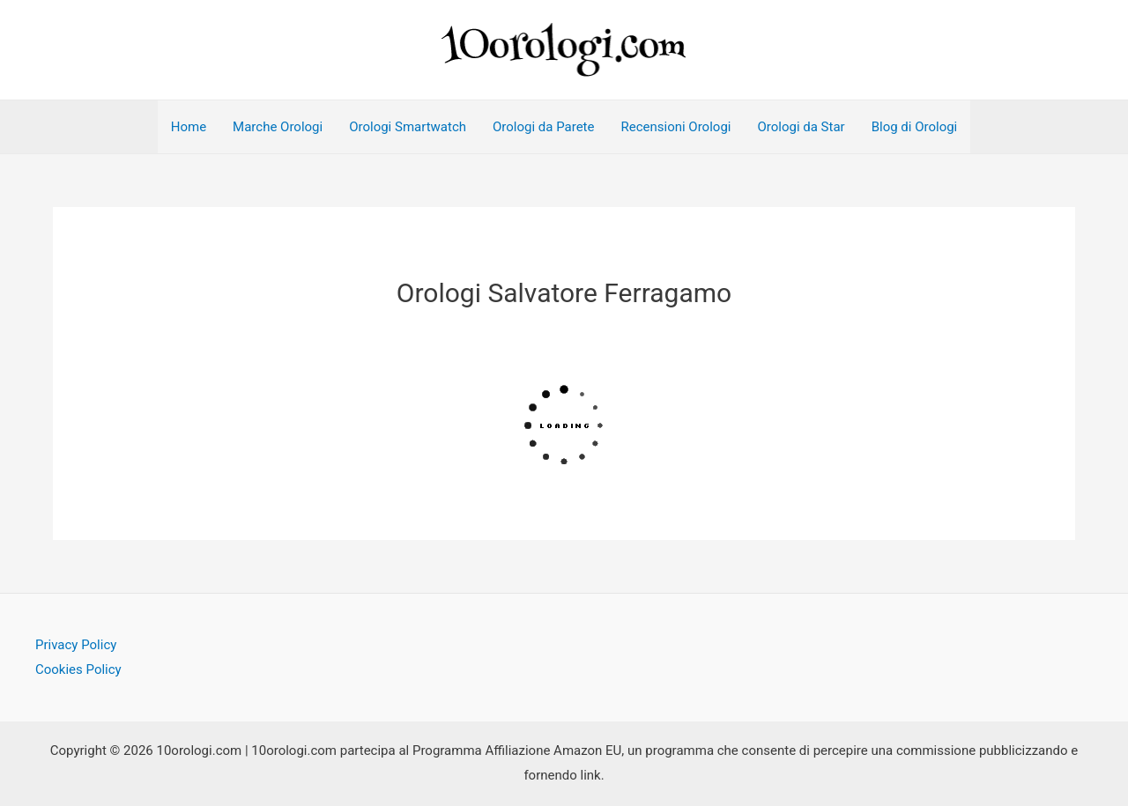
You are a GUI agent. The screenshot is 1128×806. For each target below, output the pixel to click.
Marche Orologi (278, 127)
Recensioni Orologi (675, 127)
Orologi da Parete (543, 127)
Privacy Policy (75, 645)
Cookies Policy (78, 669)
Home (188, 127)
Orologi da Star (800, 127)
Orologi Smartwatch (407, 127)
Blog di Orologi (915, 127)
